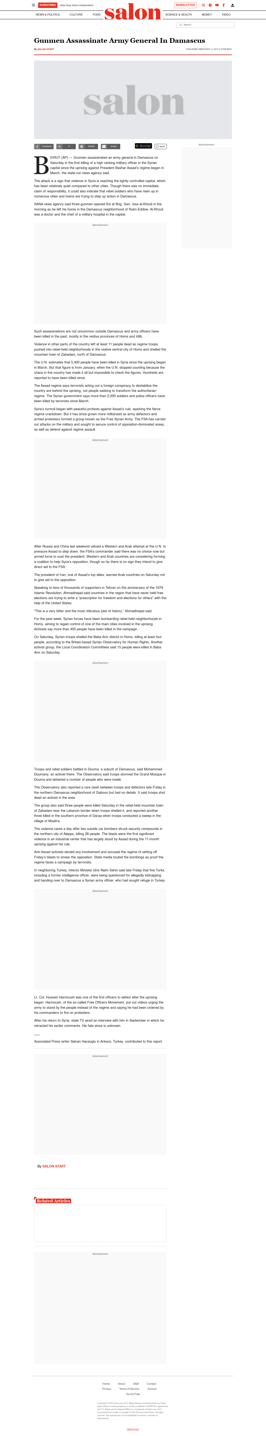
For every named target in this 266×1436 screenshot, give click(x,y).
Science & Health (178, 15)
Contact (151, 1384)
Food (97, 15)
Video (226, 15)
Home (106, 1384)
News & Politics (48, 15)
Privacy (106, 1389)
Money (207, 15)
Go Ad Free (133, 1394)
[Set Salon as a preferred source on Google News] (143, 146)
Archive (152, 1389)
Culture (76, 15)
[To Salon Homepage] (133, 11)
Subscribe (48, 5)
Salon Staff (45, 49)
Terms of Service (129, 1389)
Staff (136, 1384)
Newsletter (185, 5)
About (121, 1384)
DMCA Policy (133, 1430)
